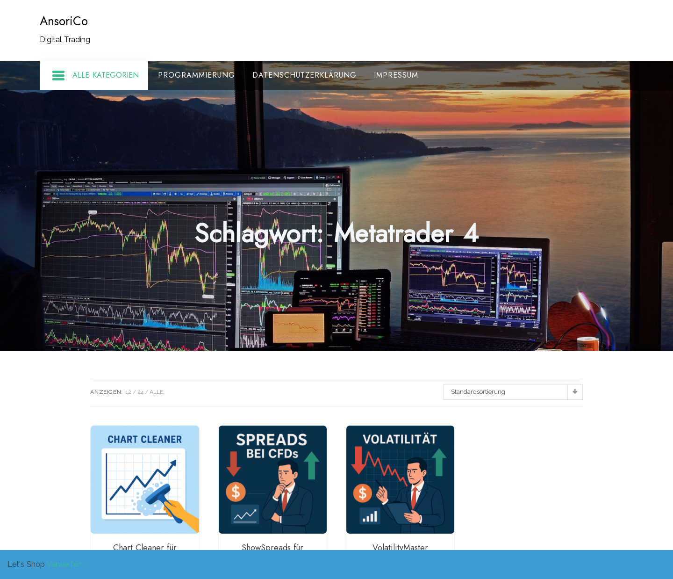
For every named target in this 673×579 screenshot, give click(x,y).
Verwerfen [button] (64, 564)
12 (128, 392)
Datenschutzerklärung (304, 75)
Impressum (396, 75)
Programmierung (196, 75)
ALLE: (157, 392)
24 (140, 392)
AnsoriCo (64, 21)
